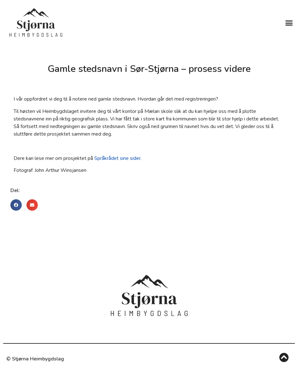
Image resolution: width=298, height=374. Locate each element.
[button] (289, 23)
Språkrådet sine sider (117, 158)
